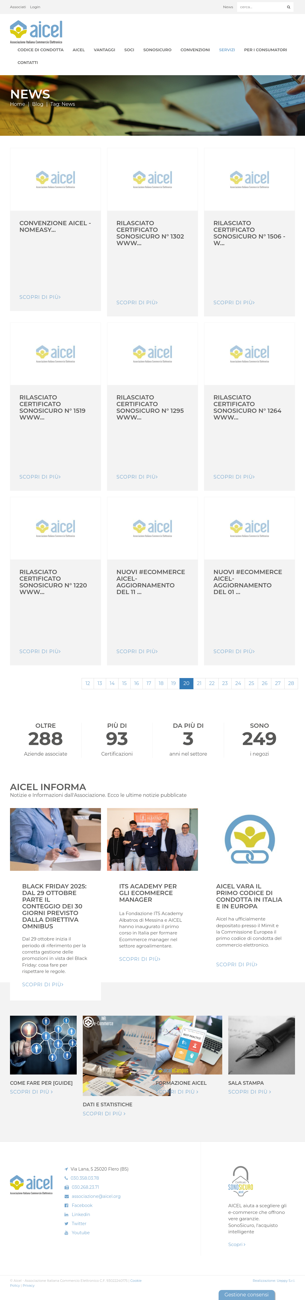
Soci (129, 49)
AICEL (79, 49)
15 (124, 683)
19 (173, 683)
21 (199, 683)
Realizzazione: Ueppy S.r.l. (274, 1280)
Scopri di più (31, 1092)
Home (17, 104)
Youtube (81, 1232)
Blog (37, 104)
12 (87, 683)
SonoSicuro (157, 49)
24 (238, 683)
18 (161, 683)
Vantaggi (104, 49)
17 (148, 683)
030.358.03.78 (85, 1178)
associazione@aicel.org (96, 1196)
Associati (18, 7)
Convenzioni (195, 49)
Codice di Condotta (41, 49)
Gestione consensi (247, 1295)
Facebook (82, 1205)
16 (136, 683)
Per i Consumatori (265, 49)
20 (186, 683)
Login (35, 7)
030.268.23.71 (85, 1187)
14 (112, 683)
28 (291, 683)
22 (212, 683)
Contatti (28, 62)
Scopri (236, 1244)
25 (251, 683)
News (228, 7)
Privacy (29, 1285)
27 (277, 683)
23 (225, 683)
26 (264, 683)
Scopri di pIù (40, 297)
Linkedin (81, 1214)
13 (100, 683)
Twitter (79, 1223)
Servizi (227, 49)
